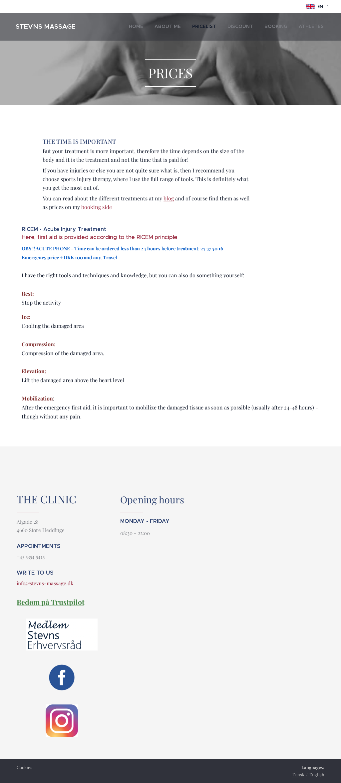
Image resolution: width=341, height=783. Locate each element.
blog (169, 198)
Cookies (24, 767)
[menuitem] (267, 27)
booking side (96, 206)
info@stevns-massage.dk (45, 583)
